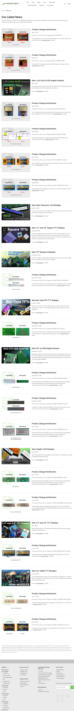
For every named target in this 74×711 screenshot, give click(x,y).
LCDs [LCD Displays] (33, 2)
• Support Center (24, 669)
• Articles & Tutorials (24, 681)
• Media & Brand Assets (43, 691)
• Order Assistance (60, 675)
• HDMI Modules (6, 681)
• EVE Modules (5, 683)
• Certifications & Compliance (45, 674)
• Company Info (41, 683)
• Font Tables (23, 675)
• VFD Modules (5, 707)
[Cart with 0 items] (65, 3)
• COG (3, 691)
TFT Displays (5, 671)
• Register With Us (60, 669)
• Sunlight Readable (7, 677)
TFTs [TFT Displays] (27, 2)
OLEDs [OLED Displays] (39, 2)
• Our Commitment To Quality (45, 673)
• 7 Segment (5, 703)
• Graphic (4, 689)
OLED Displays (5, 693)
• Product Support (60, 678)
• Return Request (60, 676)
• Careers (40, 689)
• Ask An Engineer (24, 684)
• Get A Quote (59, 673)
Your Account (50, 5)
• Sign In (58, 671)
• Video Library (23, 683)
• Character (5, 687)
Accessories (52, 2)
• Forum (21, 686)
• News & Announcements (44, 679)
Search (69, 3)
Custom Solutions (32, 5)
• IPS (3, 679)
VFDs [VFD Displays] (45, 2)
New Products (5, 669)
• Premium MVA (6, 675)
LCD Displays (5, 685)
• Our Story (40, 671)
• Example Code (23, 671)
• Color (4, 699)
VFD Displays (5, 701)
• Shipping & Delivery (43, 678)
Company (41, 5)
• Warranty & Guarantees (44, 676)
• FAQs (39, 681)
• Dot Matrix (5, 705)
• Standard (5, 673)
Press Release (39, 91)
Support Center (46, 40)
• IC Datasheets (23, 673)
